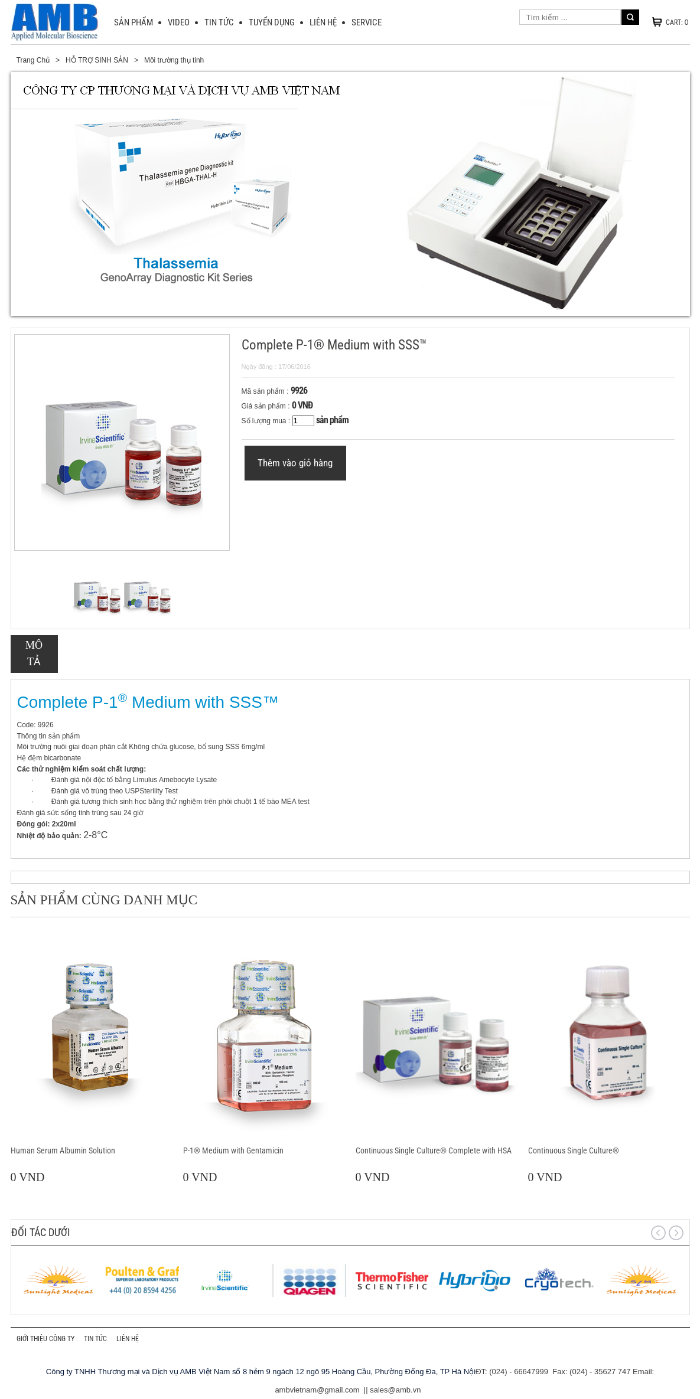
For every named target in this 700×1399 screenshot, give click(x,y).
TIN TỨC (219, 22)
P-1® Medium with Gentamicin (233, 1150)
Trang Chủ (33, 60)
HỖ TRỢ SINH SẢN (97, 60)
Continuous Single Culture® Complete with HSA (434, 1150)
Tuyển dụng (272, 22)
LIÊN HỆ (323, 22)
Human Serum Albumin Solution (63, 1150)
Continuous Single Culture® (573, 1150)
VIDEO (179, 22)
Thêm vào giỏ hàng (295, 463)
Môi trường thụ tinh (174, 60)
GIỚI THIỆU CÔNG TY (45, 1339)
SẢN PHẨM (133, 22)
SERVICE (366, 22)
